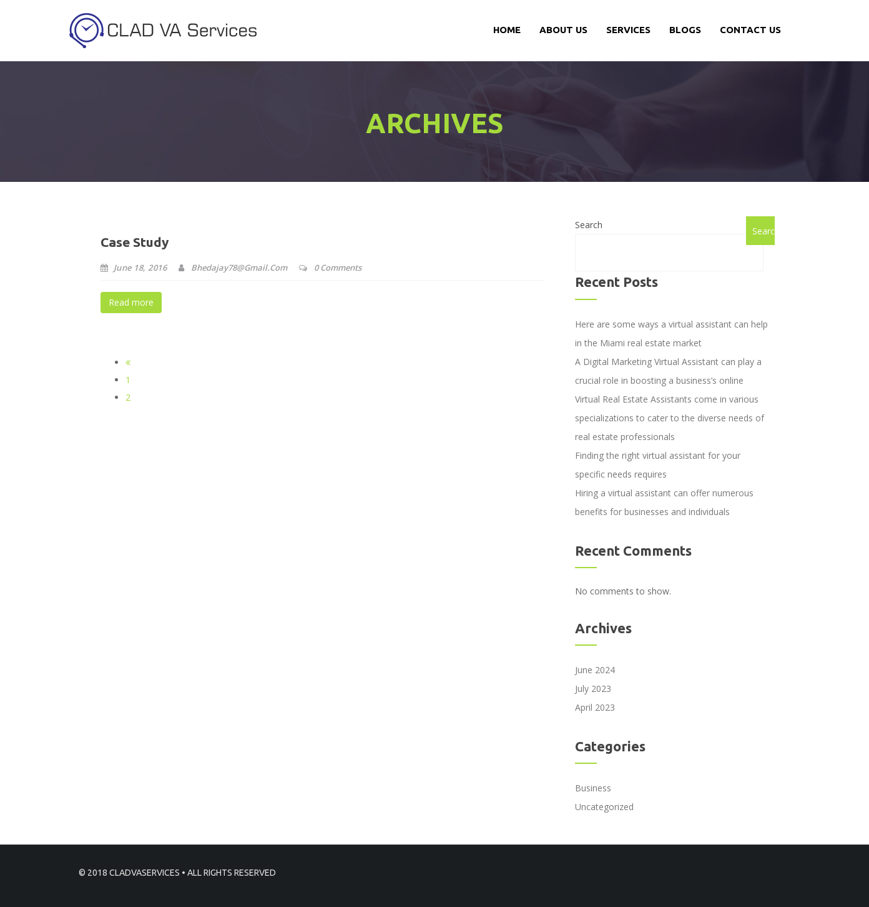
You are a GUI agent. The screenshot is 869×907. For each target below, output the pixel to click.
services (628, 29)
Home (507, 29)
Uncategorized (604, 807)
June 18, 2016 (134, 267)
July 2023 (593, 688)
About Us (563, 29)
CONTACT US (750, 29)
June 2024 (595, 670)
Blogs (685, 29)
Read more (131, 302)
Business (593, 788)
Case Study (135, 241)
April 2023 (595, 707)
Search (588, 225)
